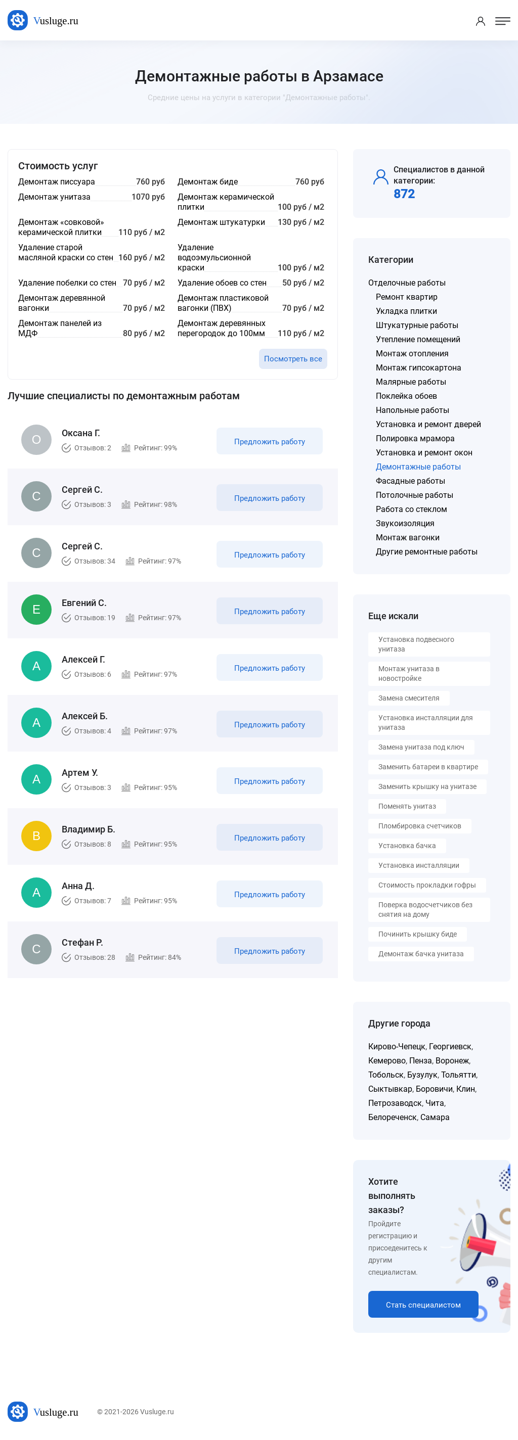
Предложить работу (269, 441)
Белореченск (392, 1117)
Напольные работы (412, 410)
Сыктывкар (390, 1089)
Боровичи (434, 1089)
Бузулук (422, 1075)
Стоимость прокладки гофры (427, 885)
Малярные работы (411, 382)
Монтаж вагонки (408, 537)
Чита (434, 1103)
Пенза (420, 1060)
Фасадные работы (410, 481)
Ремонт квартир (407, 297)
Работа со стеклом (411, 509)
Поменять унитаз (407, 806)
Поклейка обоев (406, 396)
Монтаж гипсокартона (418, 368)
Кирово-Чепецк (396, 1046)
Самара (435, 1117)
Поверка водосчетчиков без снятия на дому (425, 909)
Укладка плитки (406, 311)
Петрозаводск (395, 1103)
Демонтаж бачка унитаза (421, 954)
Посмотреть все (293, 358)
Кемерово (387, 1060)
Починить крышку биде (417, 934)
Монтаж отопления (412, 353)
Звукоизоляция (405, 523)
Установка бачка (407, 846)
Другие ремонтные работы (427, 551)
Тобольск (386, 1075)
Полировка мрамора (415, 438)
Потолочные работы (414, 495)
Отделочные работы (407, 283)
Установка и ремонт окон (424, 452)
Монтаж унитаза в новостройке (409, 673)
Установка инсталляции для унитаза (425, 722)
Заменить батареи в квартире (428, 767)
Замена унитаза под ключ (421, 747)
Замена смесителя (409, 698)
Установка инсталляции (418, 865)
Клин (465, 1089)
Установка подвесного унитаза (416, 644)
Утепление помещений (418, 339)
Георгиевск (450, 1046)
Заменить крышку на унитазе (427, 786)
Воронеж (452, 1060)
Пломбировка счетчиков (419, 826)
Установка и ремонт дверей (428, 424)
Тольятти (458, 1075)
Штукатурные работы (417, 325)
